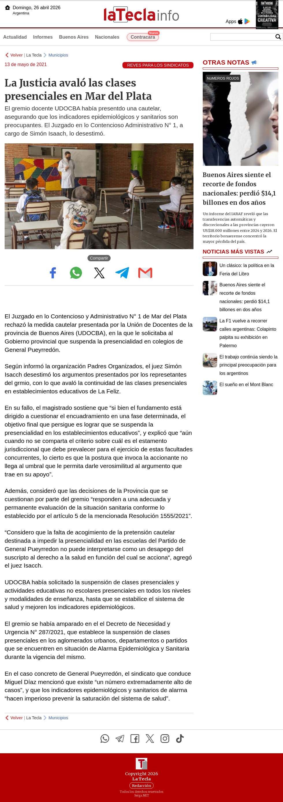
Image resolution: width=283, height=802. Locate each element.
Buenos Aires (74, 37)
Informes (43, 37)
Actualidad (15, 37)
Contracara (145, 36)
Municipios (58, 55)
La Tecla (34, 55)
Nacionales (107, 37)
